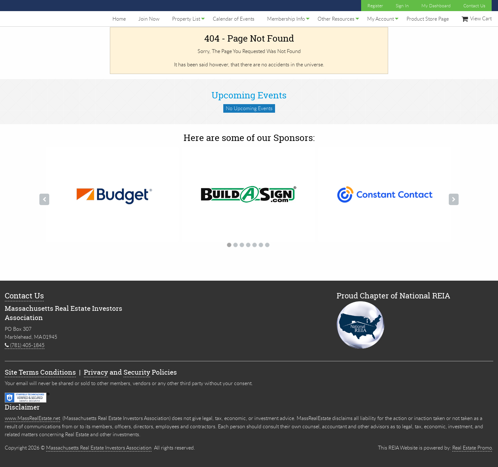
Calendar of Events (233, 18)
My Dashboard (436, 6)
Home (119, 18)
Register (375, 6)
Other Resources (336, 18)
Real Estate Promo (472, 447)
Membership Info (286, 18)
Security (137, 372)
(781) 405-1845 (24, 345)
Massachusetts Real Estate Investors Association (98, 447)
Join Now (148, 18)
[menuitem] (119, 18)
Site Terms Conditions (40, 372)
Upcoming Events (249, 95)
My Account (380, 18)
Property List (186, 18)
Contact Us (474, 6)
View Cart (476, 18)
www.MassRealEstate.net (32, 418)
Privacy (96, 372)
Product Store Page (428, 18)
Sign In (402, 6)
